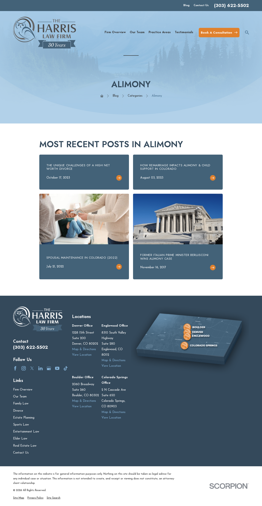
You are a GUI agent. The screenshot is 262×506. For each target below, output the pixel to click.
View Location (81, 355)
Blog (186, 5)
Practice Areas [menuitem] (160, 32)
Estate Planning (23, 417)
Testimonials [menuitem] (184, 32)
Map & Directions (84, 349)
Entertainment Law (26, 431)
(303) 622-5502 (231, 5)
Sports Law (21, 424)
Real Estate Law (24, 445)
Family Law (20, 403)
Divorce (18, 410)
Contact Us (201, 5)
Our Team (20, 396)
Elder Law (20, 438)
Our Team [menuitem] (137, 32)
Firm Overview (22, 389)
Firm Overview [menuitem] (115, 32)
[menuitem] (18, 498)
